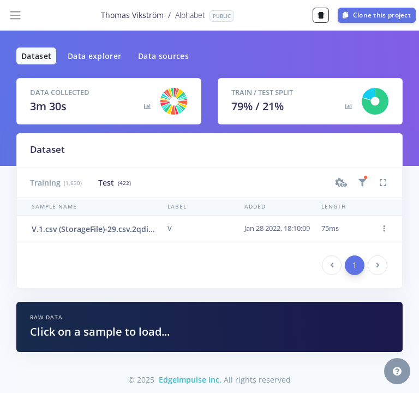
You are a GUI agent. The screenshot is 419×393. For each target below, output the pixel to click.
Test (114, 182)
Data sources (163, 56)
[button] (341, 182)
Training (56, 182)
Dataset (36, 56)
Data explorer (95, 56)
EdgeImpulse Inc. (190, 379)
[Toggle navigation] (15, 15)
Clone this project (377, 15)
